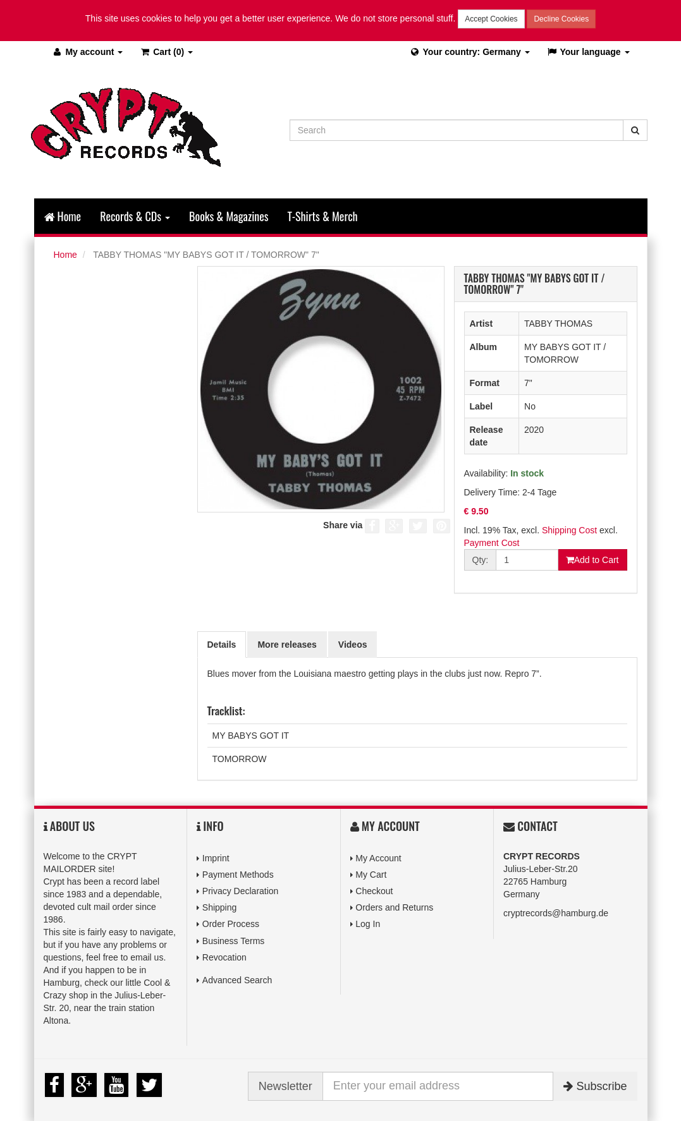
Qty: (480, 559)
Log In (367, 924)
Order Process (230, 924)
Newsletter (285, 1086)
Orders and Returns (394, 907)
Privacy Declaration (240, 891)
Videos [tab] (352, 644)
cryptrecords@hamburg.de (555, 913)
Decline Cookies (561, 19)
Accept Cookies (491, 19)
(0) (166, 52)
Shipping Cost (569, 530)
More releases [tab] (286, 644)
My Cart (370, 875)
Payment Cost (492, 543)
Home (63, 216)
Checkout (374, 891)
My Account (378, 858)
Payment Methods (238, 875)
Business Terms (233, 940)
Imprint (216, 858)
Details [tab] (221, 644)
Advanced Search (237, 980)
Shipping (219, 907)
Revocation (224, 957)
